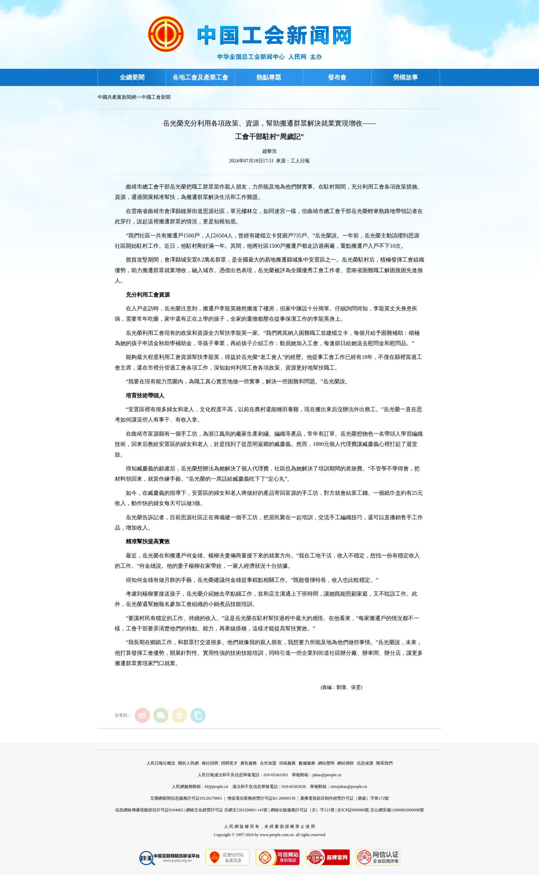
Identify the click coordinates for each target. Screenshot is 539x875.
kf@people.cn (216, 786)
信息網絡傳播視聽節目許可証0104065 (149, 810)
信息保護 (365, 763)
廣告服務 (248, 763)
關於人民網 (188, 763)
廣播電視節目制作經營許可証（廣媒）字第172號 (344, 798)
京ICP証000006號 (352, 810)
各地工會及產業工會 (200, 77)
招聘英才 (229, 763)
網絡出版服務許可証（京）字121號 (302, 810)
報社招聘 (210, 763)
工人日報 (300, 160)
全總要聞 (132, 77)
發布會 (337, 77)
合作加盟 (268, 763)
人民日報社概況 (160, 763)
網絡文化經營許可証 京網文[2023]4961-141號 (226, 810)
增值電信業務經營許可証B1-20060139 (261, 798)
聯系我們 (384, 763)
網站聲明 (326, 763)
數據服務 (307, 763)
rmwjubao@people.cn (349, 786)
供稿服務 (287, 763)
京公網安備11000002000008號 (397, 810)
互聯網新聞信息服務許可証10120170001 (186, 798)
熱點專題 (268, 77)
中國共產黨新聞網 (117, 97)
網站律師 (345, 763)
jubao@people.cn (326, 774)
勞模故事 (405, 77)
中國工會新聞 (156, 97)
